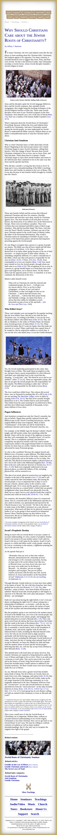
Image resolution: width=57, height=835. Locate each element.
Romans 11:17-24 (30, 587)
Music (31, 804)
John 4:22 (21, 266)
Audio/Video (17, 804)
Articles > (25, 22)
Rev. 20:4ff (46, 463)
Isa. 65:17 (47, 465)
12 (47, 689)
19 (31, 577)
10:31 (22, 399)
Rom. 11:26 (20, 649)
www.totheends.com (28, 829)
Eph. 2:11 (8, 691)
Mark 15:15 (34, 324)
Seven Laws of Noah (40, 709)
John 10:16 (43, 676)
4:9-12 (30, 689)
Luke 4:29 (47, 394)
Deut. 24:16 (16, 260)
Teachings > (16, 22)
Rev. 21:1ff (9, 467)
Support (23, 813)
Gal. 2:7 (43, 689)
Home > (8, 22)
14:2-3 (48, 623)
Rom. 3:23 (24, 249)
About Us (41, 809)
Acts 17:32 (36, 477)
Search (35, 813)
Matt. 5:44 (37, 262)
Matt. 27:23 (17, 380)
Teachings (41, 799)
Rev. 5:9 (38, 619)
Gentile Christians (24, 710)
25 (23, 380)
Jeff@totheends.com (43, 827)
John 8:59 (15, 399)
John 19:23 (37, 320)
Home (14, 799)
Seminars (26, 799)
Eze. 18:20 (37, 260)
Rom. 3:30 (23, 689)
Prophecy (39, 526)
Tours (13, 809)
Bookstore (26, 809)
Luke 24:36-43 (32, 494)
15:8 (35, 689)
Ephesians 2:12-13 (23, 577)
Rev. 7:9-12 (40, 623)
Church (42, 804)
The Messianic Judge (25, 396)
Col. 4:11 (16, 691)
